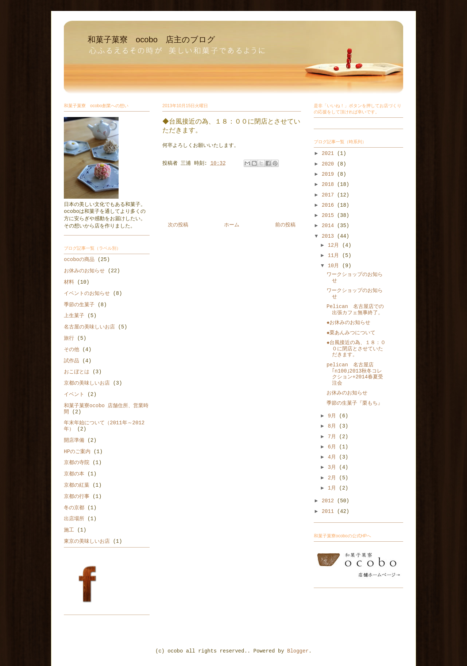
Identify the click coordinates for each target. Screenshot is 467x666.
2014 (329, 226)
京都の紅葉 (76, 485)
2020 (329, 164)
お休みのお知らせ (84, 271)
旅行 (69, 338)
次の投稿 (178, 225)
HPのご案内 (77, 452)
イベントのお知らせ (87, 293)
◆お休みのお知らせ (348, 323)
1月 (333, 488)
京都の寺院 (76, 463)
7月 (333, 437)
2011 (329, 511)
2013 (329, 236)
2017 (329, 195)
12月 (335, 245)
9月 (333, 416)
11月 (335, 255)
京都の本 (74, 474)
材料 (69, 282)
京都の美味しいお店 (87, 383)
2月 (333, 478)
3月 (333, 467)
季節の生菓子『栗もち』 (355, 403)
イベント (74, 394)
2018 (329, 184)
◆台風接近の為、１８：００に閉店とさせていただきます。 (356, 349)
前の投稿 (285, 225)
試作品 (71, 361)
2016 (329, 205)
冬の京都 (74, 508)
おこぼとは (76, 372)
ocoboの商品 (79, 259)
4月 (333, 457)
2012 (329, 501)
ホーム (231, 225)
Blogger (298, 651)
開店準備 (74, 440)
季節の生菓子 (79, 305)
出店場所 (74, 519)
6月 (333, 447)
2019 (329, 174)
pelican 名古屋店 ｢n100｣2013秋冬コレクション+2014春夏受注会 (355, 374)
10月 (335, 266)
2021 (329, 153)
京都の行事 (76, 496)
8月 (333, 426)
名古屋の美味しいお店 (89, 327)
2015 (329, 215)
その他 (71, 350)
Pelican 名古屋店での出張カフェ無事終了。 (355, 310)
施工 (69, 530)
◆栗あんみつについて (351, 333)
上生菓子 (74, 316)
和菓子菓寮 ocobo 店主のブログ (151, 39)
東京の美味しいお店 (87, 541)
